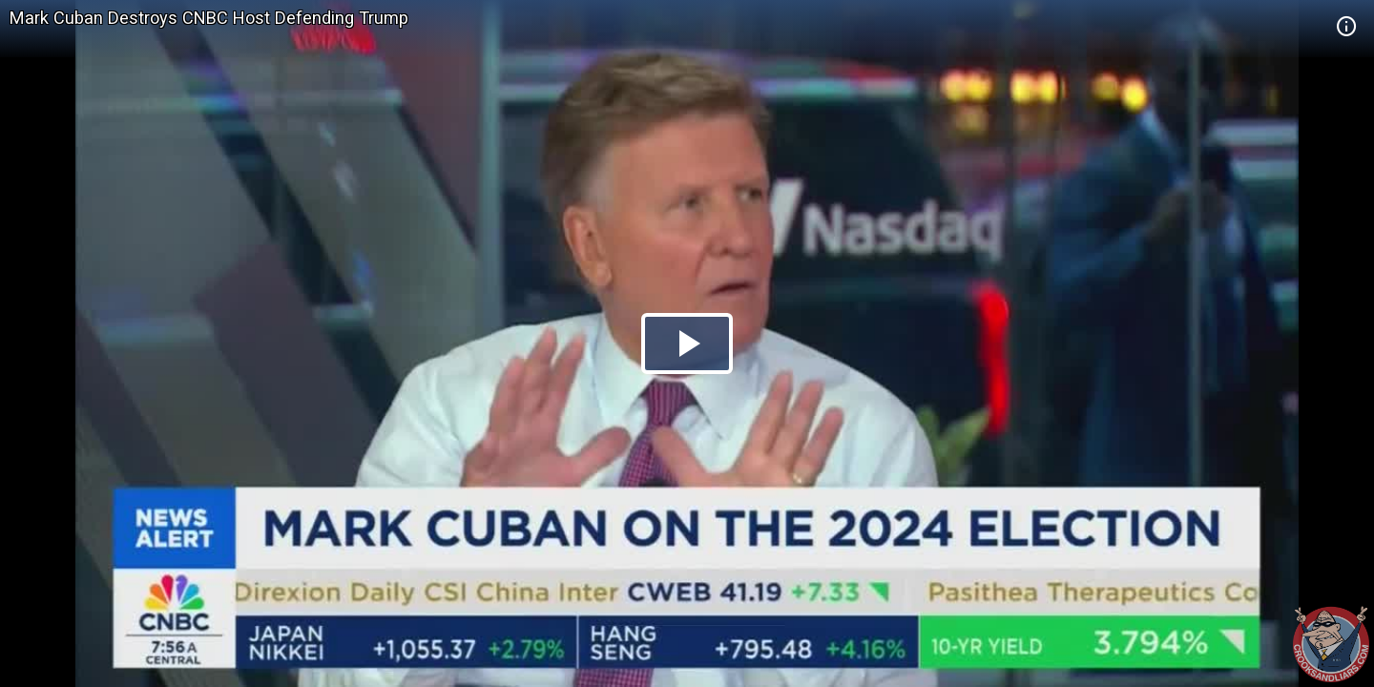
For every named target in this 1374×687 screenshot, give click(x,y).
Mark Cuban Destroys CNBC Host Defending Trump (209, 18)
